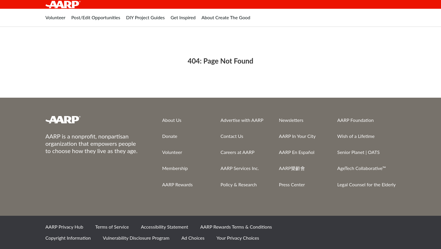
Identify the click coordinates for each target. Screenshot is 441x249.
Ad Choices (192, 238)
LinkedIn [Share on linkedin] (388, 229)
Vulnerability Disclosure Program (136, 238)
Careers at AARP (238, 152)
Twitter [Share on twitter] (348, 229)
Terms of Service (112, 226)
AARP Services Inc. (240, 168)
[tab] (56, 21)
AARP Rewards (177, 184)
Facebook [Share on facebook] (329, 229)
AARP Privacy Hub (64, 226)
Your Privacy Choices (238, 238)
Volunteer (172, 152)
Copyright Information (68, 238)
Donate (169, 136)
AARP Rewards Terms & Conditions (236, 226)
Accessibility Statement (164, 226)
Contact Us (232, 136)
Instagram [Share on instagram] (368, 229)
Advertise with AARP (242, 120)
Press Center (292, 184)
